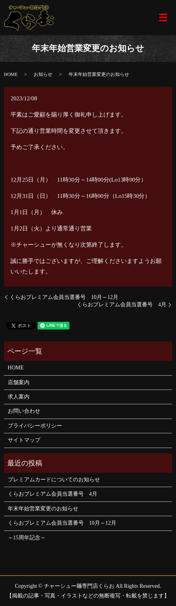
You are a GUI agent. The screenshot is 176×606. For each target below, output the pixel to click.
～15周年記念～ (27, 538)
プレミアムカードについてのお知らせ (54, 479)
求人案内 (18, 397)
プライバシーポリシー (35, 426)
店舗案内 (18, 382)
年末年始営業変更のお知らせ (43, 509)
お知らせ (43, 74)
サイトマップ (24, 440)
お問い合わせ (24, 411)
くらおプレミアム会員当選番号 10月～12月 (64, 297)
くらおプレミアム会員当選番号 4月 (121, 304)
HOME (10, 74)
